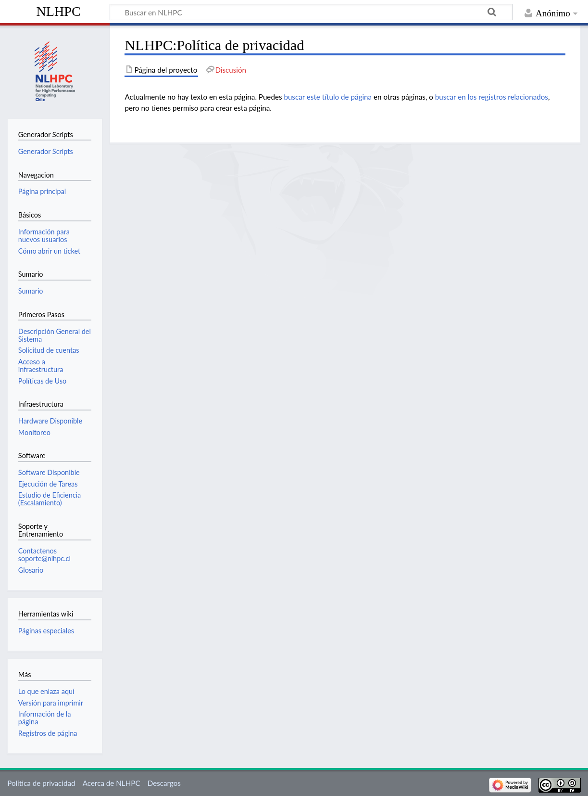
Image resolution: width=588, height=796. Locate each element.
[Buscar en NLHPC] (311, 12)
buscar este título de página (328, 96)
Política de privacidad (41, 783)
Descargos (164, 783)
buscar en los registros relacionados (491, 96)
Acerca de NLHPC (111, 783)
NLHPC (59, 11)
